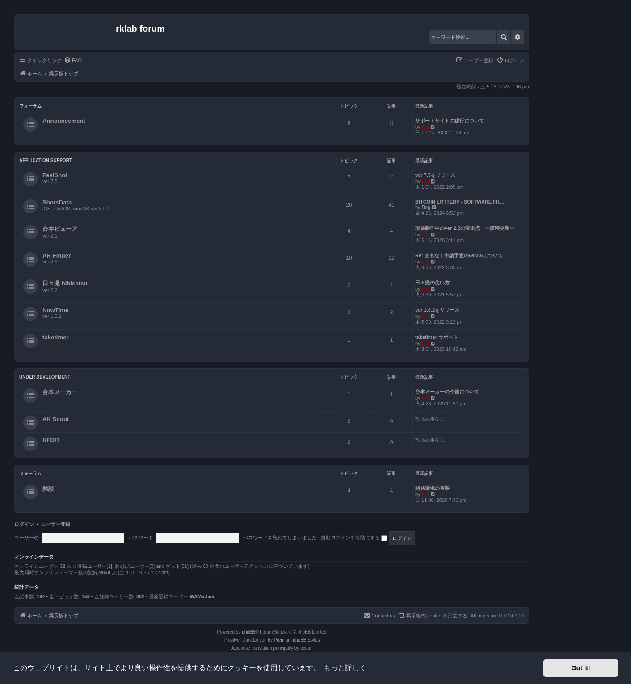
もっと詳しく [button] (345, 667)
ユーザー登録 (55, 524)
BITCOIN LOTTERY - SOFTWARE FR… (460, 201)
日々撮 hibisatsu (65, 283)
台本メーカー (59, 392)
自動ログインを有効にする (354, 537)
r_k (425, 126)
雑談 (48, 488)
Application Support (45, 160)
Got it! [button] (581, 667)
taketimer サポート (436, 337)
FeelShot (54, 175)
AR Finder (56, 255)
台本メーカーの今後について (447, 391)
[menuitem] (73, 60)
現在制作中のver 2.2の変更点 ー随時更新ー (464, 228)
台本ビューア (59, 228)
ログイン (24, 524)
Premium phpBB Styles (297, 640)
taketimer (55, 337)
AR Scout (55, 419)
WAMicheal (202, 596)
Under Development (44, 377)
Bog (426, 207)
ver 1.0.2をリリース (437, 310)
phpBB (248, 632)
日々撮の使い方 (432, 282)
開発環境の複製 (432, 488)
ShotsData (57, 202)
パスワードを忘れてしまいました (280, 537)
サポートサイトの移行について (449, 120)
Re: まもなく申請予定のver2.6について (459, 255)
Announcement (63, 120)
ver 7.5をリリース (435, 175)
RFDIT (51, 440)
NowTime (55, 310)
